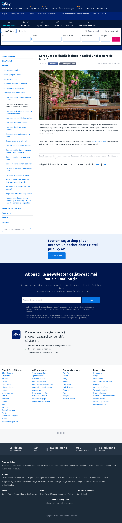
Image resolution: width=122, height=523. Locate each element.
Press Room (98, 378)
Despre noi (97, 373)
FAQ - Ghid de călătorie (41, 401)
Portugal (57, 481)
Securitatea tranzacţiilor (102, 381)
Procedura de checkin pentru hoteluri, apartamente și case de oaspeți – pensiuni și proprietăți (18, 200)
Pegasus (66, 390)
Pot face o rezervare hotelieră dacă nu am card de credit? (17, 181)
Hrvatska (92, 478)
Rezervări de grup (8, 410)
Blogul (95, 376)
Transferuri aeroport (10, 416)
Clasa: (106, 31)
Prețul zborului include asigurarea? (19, 193)
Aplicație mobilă (38, 376)
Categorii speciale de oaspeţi (15, 84)
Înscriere (91, 300)
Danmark (51, 478)
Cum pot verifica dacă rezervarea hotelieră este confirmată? (18, 151)
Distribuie (53, 63)
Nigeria (23, 494)
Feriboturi (5, 398)
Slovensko (88, 481)
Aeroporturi (36, 390)
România (71, 481)
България (29, 478)
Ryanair (66, 381)
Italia (106, 478)
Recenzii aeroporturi (40, 393)
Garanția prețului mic (40, 373)
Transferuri (90, 8)
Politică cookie (99, 398)
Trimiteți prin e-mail (68, 63)
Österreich (42, 481)
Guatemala (74, 465)
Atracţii (4, 418)
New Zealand (81, 494)
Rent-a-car (6, 213)
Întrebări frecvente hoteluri (14, 93)
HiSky (65, 378)
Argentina (5, 465)
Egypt (4, 494)
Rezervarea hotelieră (12, 70)
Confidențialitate (99, 404)
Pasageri (104, 36)
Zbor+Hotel (7, 8)
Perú (114, 465)
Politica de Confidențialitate (104, 396)
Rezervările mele (99, 393)
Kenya (10, 494)
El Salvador (27, 465)
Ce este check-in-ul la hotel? (16, 141)
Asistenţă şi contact (101, 401)
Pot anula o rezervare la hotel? (18, 175)
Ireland (99, 478)
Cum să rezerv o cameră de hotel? (19, 164)
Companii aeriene (39, 381)
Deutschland (61, 478)
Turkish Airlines (68, 387)
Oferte (79, 8)
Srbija (65, 481)
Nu (105, 164)
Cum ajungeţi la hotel (12, 75)
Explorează (56, 255)
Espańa (71, 478)
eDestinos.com (67, 503)
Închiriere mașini (66, 8)
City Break (34, 8)
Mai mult (101, 8)
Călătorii (5, 222)
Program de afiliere (100, 387)
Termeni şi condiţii (100, 390)
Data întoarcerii (87, 36)
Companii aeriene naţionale (42, 384)
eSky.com (56, 503)
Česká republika (41, 478)
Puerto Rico (6, 469)
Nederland (27, 481)
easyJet (66, 396)
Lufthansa (67, 384)
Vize (3, 404)
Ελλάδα (84, 478)
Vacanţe (44, 8)
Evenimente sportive (10, 421)
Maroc (16, 494)
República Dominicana (59, 465)
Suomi (95, 481)
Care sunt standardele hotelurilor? (19, 118)
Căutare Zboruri (8, 387)
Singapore (62, 494)
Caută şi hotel (93, 31)
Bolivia (13, 465)
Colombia (36, 465)
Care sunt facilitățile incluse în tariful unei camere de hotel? (17, 105)
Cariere (96, 384)
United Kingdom (8, 485)
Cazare (54, 8)
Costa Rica (45, 465)
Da (97, 164)
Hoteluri (5, 65)
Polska (50, 481)
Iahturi (5, 218)
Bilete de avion (21, 8)
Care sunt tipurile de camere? (17, 122)
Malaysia (53, 494)
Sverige (79, 481)
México (91, 465)
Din (3, 36)
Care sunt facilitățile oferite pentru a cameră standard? (19, 112)
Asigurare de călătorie (11, 208)
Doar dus (22, 31)
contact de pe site (99, 141)
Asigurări (5, 407)
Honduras (83, 465)
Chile (19, 465)
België (4, 478)
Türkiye (70, 494)
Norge (34, 481)
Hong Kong (44, 494)
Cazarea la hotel (10, 79)
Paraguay (16, 469)
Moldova (17, 481)
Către (35, 36)
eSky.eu (48, 503)
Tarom (65, 376)
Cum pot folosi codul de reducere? (19, 145)
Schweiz (102, 481)
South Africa (32, 494)
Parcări (4, 413)
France (77, 478)
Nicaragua (99, 465)
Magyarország (7, 481)
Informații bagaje (39, 398)
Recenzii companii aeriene (42, 387)
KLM (64, 393)
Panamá (108, 465)
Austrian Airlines (69, 398)
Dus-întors (9, 31)
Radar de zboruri (38, 378)
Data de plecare (68, 36)
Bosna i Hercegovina (16, 478)
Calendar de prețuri (39, 396)
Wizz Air (66, 373)
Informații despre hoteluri (14, 88)
